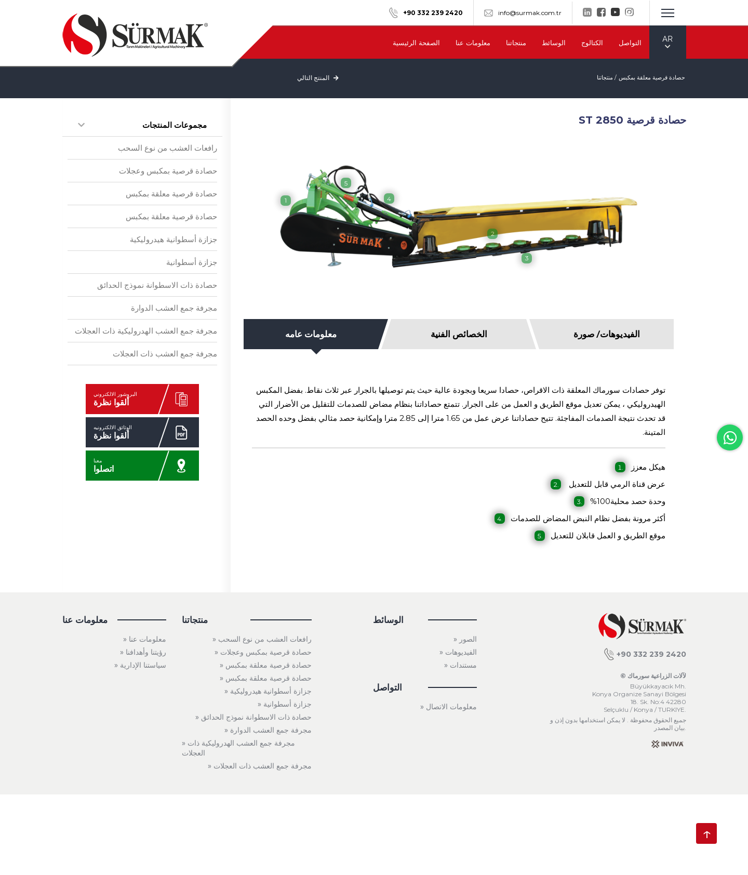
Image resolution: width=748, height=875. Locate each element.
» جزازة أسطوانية (285, 704)
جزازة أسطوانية (191, 262)
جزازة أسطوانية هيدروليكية (173, 239)
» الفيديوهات (458, 652)
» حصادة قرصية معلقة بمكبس (266, 665)
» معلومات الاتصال (448, 706)
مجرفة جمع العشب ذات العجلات (165, 354)
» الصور (465, 639)
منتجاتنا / (607, 77)
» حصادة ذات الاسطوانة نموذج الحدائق (253, 717)
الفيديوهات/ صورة (606, 334)
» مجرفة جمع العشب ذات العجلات (260, 766)
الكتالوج (592, 42)
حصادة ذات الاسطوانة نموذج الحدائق (157, 285)
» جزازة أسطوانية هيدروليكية (268, 691)
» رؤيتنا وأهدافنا (143, 652)
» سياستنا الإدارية (140, 665)
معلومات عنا (473, 42)
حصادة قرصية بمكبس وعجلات (168, 171)
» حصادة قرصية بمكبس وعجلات (263, 652)
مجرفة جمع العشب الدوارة (174, 308)
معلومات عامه (311, 334)
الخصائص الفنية (459, 334)
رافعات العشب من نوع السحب (167, 148)
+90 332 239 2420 (645, 654)
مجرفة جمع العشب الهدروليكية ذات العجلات (146, 331)
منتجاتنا (516, 42)
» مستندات (460, 665)
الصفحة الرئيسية (416, 42)
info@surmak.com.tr (523, 13)
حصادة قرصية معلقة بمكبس (652, 77)
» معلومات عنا (144, 639)
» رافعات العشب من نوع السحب (262, 639)
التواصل (630, 42)
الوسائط (554, 42)
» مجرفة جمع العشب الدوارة (268, 730)
